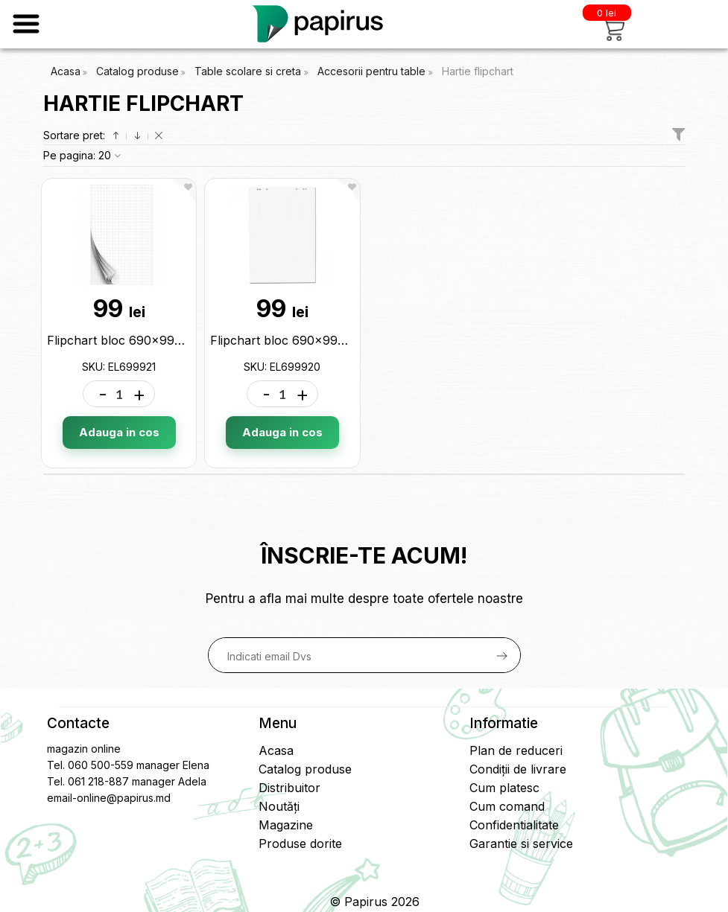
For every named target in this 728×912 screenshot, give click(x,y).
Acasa (65, 71)
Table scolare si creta (249, 71)
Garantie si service (521, 843)
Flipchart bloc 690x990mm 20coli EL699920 (337, 340)
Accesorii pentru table (372, 71)
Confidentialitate (514, 824)
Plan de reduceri (516, 750)
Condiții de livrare (517, 769)
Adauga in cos (119, 432)
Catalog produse (137, 71)
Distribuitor (289, 787)
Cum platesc (504, 787)
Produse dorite (300, 843)
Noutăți (279, 806)
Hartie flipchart (477, 71)
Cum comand (507, 806)
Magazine (286, 824)
